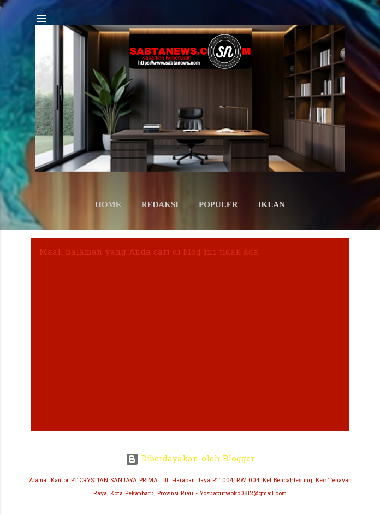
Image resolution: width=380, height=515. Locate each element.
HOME (108, 204)
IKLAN (271, 204)
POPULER (218, 204)
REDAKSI (160, 204)
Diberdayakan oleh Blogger (190, 459)
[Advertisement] (190, 340)
